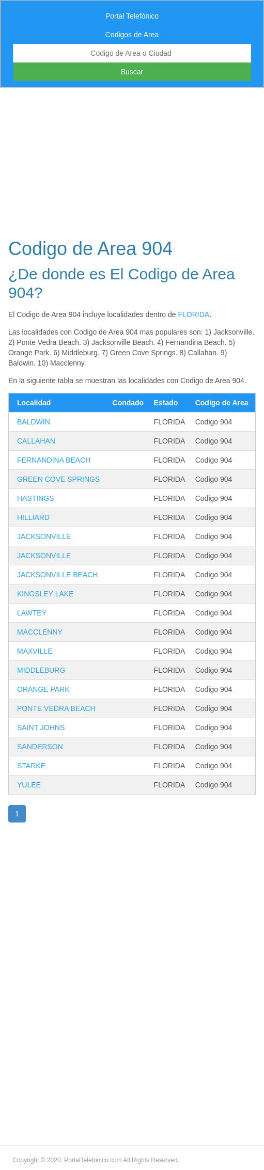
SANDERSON (40, 746)
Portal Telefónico (132, 16)
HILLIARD (33, 517)
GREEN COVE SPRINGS (58, 479)
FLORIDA (193, 314)
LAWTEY (31, 613)
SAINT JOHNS (41, 727)
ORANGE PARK (43, 689)
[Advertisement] (132, 160)
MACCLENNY (40, 632)
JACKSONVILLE (44, 536)
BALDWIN (33, 422)
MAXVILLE (34, 651)
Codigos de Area (132, 34)
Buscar (132, 72)
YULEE (29, 785)
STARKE (31, 766)
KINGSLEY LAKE (45, 594)
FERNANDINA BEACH (53, 460)
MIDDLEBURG (41, 670)
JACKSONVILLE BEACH (57, 575)
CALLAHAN (36, 441)
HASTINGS (35, 498)
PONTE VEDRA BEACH (56, 708)
